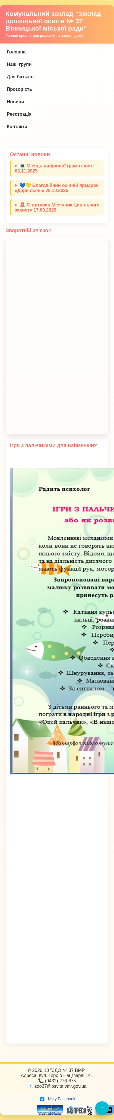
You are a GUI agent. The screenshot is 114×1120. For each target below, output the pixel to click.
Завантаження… (57, 335)
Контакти (17, 126)
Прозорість (19, 89)
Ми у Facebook (57, 1099)
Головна (16, 51)
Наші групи (19, 64)
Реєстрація (19, 114)
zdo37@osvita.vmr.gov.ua (60, 1086)
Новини (15, 101)
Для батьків (20, 76)
